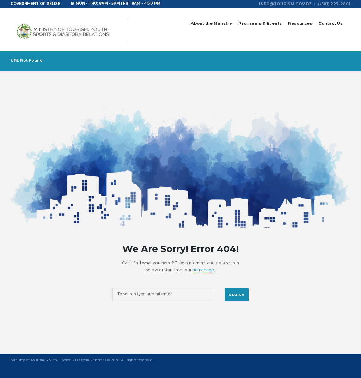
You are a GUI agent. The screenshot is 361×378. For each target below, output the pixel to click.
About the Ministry (211, 22)
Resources (300, 22)
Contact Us (330, 22)
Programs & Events (260, 22)
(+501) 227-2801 (335, 3)
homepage (203, 269)
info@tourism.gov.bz (290, 3)
